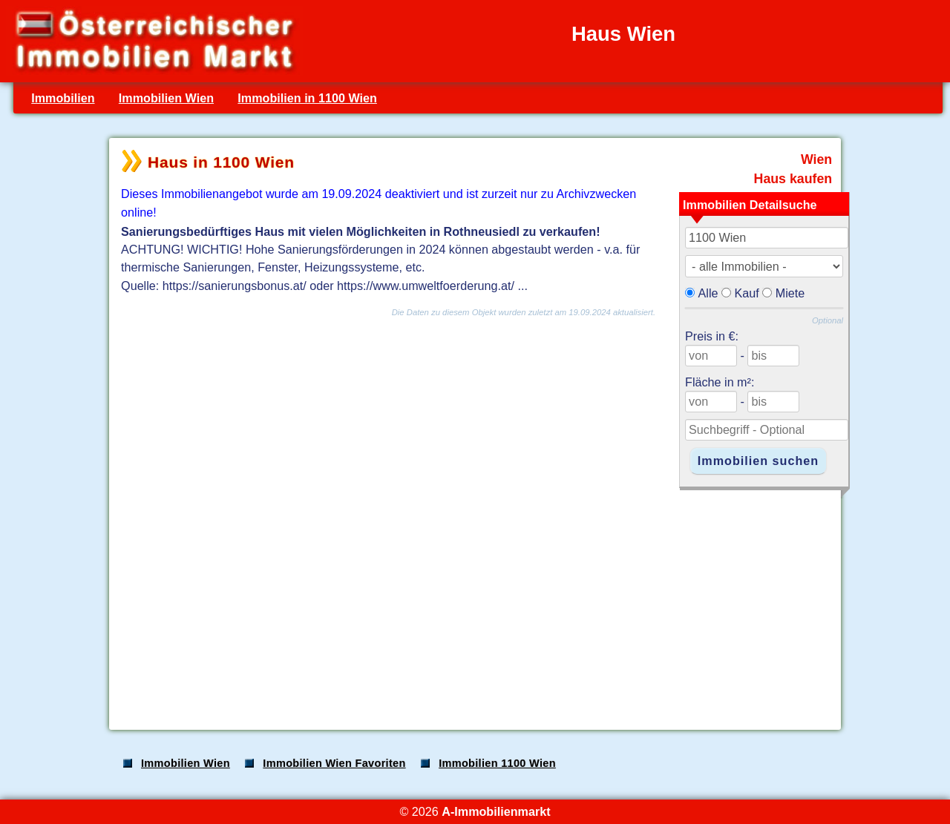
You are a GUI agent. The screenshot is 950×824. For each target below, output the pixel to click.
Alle (708, 293)
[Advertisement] (473, 602)
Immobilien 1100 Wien (497, 763)
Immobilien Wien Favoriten (334, 763)
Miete (790, 293)
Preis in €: (711, 336)
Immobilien (62, 98)
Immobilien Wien (166, 98)
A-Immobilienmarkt (496, 811)
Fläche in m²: (719, 382)
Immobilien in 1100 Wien (307, 98)
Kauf (747, 293)
